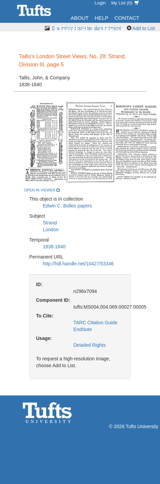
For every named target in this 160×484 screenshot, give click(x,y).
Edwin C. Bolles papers (67, 205)
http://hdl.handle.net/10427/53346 (78, 263)
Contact (126, 18)
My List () (125, 2)
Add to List (143, 28)
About (80, 18)
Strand (50, 222)
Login (100, 2)
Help (101, 18)
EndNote (82, 329)
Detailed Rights (89, 345)
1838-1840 (54, 246)
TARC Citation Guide (95, 322)
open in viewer (42, 190)
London (51, 229)
